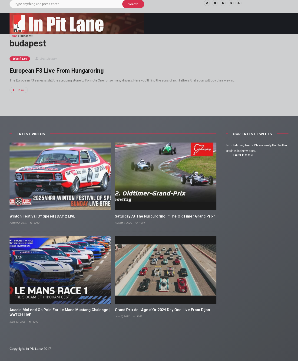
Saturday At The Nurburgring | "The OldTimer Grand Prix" (165, 216)
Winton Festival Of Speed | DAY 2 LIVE (42, 216)
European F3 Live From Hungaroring (57, 70)
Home (13, 35)
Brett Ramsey (46, 58)
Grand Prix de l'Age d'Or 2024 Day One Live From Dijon (162, 310)
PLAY (18, 90)
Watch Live (20, 58)
